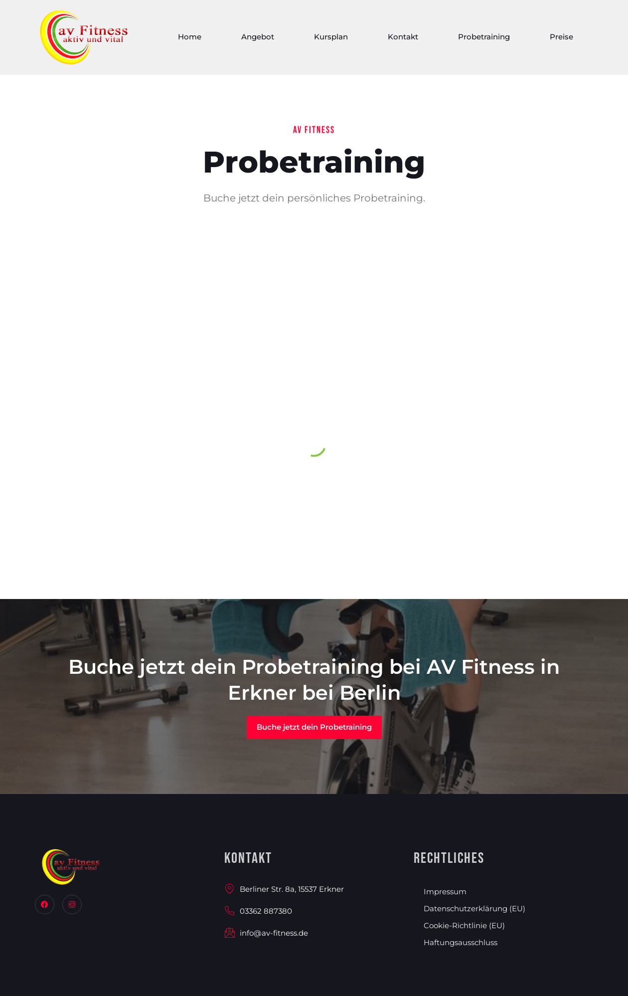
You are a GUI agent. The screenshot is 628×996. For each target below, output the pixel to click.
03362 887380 (258, 911)
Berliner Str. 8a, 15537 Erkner (284, 889)
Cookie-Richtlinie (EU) (464, 925)
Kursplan (331, 39)
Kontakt (403, 39)
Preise (561, 39)
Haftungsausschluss (460, 942)
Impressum (445, 891)
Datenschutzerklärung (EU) (474, 908)
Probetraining (484, 39)
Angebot (257, 39)
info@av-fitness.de (266, 933)
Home (189, 39)
